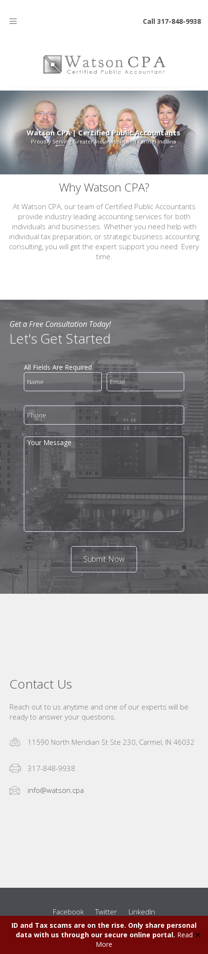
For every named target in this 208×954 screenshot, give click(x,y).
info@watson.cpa (56, 790)
